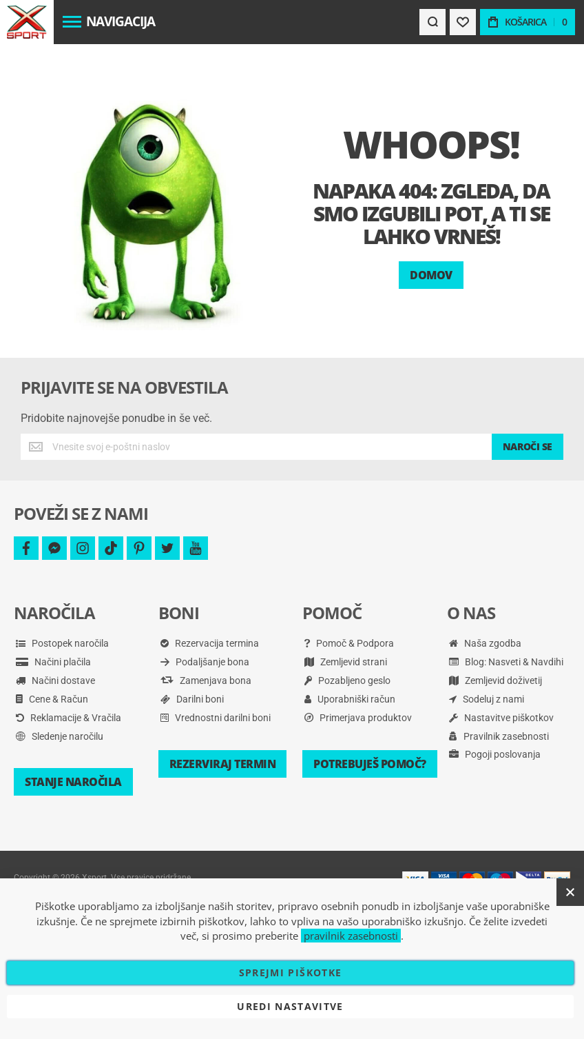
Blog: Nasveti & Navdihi (506, 623)
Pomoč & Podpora (349, 605)
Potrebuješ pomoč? (369, 726)
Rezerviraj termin (222, 726)
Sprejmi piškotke (290, 972)
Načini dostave (55, 642)
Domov (431, 237)
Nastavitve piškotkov (501, 679)
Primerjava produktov (358, 679)
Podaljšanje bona (204, 623)
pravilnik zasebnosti (351, 935)
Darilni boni (192, 661)
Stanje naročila (73, 743)
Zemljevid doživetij (495, 642)
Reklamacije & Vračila (68, 679)
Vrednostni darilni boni (215, 679)
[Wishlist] (463, 22)
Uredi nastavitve (290, 1006)
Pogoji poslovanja (495, 716)
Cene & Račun (52, 661)
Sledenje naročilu (59, 698)
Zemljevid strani (345, 623)
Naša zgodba (485, 605)
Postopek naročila (62, 605)
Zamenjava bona (205, 642)
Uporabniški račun (349, 661)
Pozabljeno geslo (347, 642)
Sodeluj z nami (486, 661)
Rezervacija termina (209, 605)
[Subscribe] (527, 409)
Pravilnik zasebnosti (499, 698)
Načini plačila (53, 623)
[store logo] (26, 22)
